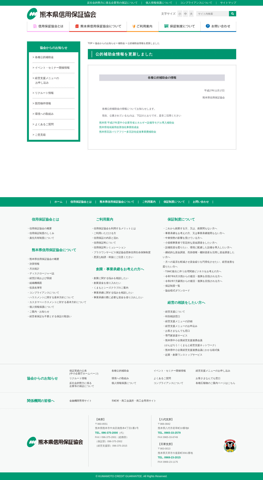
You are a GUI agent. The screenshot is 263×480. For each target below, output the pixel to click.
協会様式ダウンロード (177, 290)
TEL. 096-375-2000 (106, 432)
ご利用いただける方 (105, 233)
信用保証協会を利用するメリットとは (115, 228)
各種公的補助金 (44, 57)
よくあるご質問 (44, 124)
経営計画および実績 (40, 278)
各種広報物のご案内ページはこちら (215, 383)
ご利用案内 (149, 201)
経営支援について (175, 311)
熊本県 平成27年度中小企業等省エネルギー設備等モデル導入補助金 (136, 122)
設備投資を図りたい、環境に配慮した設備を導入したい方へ (198, 247)
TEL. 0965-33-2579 (169, 432)
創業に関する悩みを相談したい (111, 278)
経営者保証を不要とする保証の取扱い (50, 316)
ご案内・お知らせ (39, 311)
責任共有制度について (41, 238)
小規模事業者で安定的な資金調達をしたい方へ (191, 242)
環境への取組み (44, 113)
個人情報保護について (159, 2)
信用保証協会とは (81, 201)
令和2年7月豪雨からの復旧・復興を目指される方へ (193, 281)
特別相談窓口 (172, 316)
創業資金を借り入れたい (107, 283)
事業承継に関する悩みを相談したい (113, 292)
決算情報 (34, 264)
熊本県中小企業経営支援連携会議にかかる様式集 (192, 350)
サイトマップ (228, 2)
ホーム (58, 201)
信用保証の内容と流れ (106, 238)
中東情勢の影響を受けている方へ (183, 238)
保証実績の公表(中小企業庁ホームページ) (83, 372)
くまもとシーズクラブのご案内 (111, 287)
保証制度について (174, 201)
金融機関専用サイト (80, 400)
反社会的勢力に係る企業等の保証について (112, 2)
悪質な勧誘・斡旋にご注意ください (113, 257)
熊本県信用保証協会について (117, 201)
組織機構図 (35, 283)
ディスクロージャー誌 (41, 273)
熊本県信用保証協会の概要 (44, 259)
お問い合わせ (201, 201)
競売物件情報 (43, 103)
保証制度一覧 (172, 286)
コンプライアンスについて (196, 2)
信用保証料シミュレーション (110, 247)
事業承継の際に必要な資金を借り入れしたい (118, 297)
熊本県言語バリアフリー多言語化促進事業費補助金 (127, 131)
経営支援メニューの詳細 (178, 321)
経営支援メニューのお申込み (181, 326)
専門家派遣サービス (176, 335)
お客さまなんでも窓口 (177, 331)
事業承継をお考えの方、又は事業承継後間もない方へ (195, 233)
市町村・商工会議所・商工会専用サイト (134, 400)
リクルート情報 (44, 92)
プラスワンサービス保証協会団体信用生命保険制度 (122, 252)
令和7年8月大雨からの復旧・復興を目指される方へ (193, 276)
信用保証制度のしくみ (41, 233)
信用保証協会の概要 (40, 228)
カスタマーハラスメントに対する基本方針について (57, 302)
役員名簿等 (35, 287)
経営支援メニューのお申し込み (47, 80)
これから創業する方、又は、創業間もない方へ (191, 228)
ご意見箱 (40, 134)
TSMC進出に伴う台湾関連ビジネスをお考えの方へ (193, 271)
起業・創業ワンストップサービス (183, 354)
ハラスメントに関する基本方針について (51, 297)
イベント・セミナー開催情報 (52, 67)
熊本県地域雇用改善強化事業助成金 (119, 127)
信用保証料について (105, 242)
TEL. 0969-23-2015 (169, 457)
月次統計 (34, 268)
